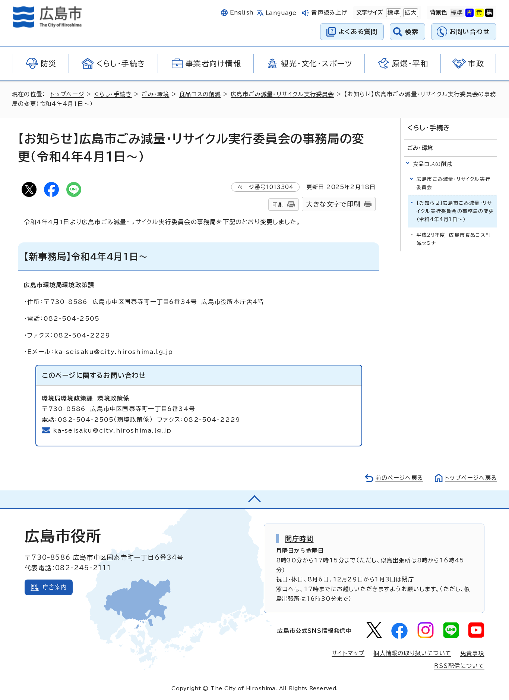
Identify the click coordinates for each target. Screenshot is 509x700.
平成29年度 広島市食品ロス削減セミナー (454, 238)
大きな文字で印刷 (333, 204)
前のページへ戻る (399, 478)
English (242, 12)
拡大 (410, 12)
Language (281, 13)
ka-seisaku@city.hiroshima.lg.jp (112, 430)
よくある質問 (357, 31)
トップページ (67, 94)
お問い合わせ (469, 31)
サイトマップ (348, 653)
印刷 (278, 204)
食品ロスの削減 (200, 94)
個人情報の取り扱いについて (412, 653)
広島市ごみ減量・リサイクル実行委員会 (282, 94)
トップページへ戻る (471, 478)
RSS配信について (459, 666)
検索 (412, 31)
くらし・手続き (113, 94)
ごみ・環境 (155, 94)
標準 (392, 12)
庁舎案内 (54, 587)
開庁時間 (299, 538)
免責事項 (472, 653)
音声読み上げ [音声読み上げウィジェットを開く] (329, 12)
